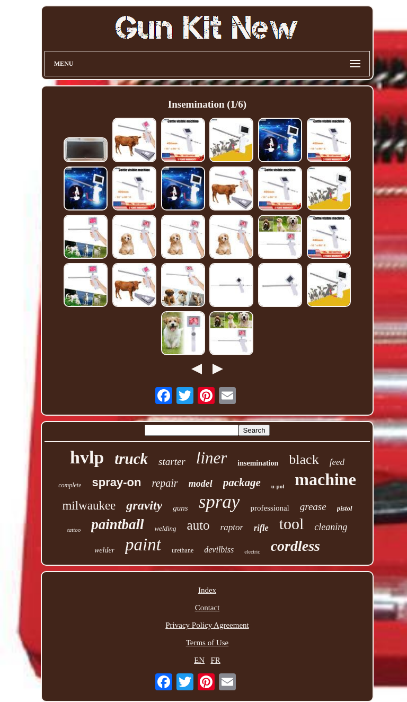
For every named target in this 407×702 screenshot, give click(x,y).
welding (165, 528)
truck (131, 458)
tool (291, 523)
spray (219, 502)
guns (180, 508)
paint (143, 544)
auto (198, 525)
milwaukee (89, 505)
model (201, 483)
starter (171, 461)
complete (69, 485)
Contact (207, 607)
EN (199, 660)
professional (269, 508)
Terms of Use (207, 642)
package (242, 482)
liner (211, 458)
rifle (261, 527)
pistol (344, 508)
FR (215, 660)
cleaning (330, 527)
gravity (144, 505)
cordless (295, 546)
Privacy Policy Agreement (207, 625)
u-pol (277, 486)
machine (325, 479)
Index (207, 590)
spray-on (116, 482)
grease (313, 506)
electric (252, 552)
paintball (117, 524)
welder (104, 550)
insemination (257, 463)
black (303, 459)
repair (165, 483)
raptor (231, 527)
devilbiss (219, 549)
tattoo (74, 529)
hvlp (87, 457)
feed (337, 462)
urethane (182, 550)
